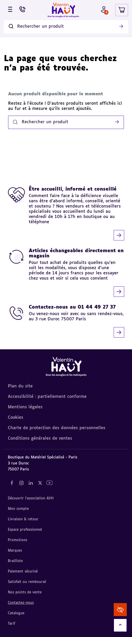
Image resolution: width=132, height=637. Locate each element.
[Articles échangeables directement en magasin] (66, 272)
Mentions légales (25, 407)
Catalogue (16, 613)
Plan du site (20, 386)
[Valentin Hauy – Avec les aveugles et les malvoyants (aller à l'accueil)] (63, 10)
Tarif (11, 624)
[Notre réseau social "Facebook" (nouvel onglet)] (12, 483)
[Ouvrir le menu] (10, 10)
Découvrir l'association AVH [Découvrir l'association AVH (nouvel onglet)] (31, 498)
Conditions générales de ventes (40, 439)
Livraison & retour (23, 519)
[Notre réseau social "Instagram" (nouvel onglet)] (21, 483)
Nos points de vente (25, 592)
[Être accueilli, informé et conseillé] (66, 213)
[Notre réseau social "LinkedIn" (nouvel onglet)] (31, 483)
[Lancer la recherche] (121, 26)
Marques (15, 550)
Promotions (17, 540)
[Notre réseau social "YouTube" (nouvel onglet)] (49, 483)
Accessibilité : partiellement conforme (47, 397)
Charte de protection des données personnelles (56, 428)
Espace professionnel (25, 530)
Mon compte (18, 509)
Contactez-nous (21, 603)
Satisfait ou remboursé (27, 582)
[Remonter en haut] (120, 625)
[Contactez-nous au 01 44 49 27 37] (66, 321)
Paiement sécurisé (23, 571)
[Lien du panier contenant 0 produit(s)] (121, 10)
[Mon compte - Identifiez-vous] (104, 10)
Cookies (15, 418)
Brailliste (15, 561)
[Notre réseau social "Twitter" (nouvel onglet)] (40, 483)
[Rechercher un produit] (66, 26)
